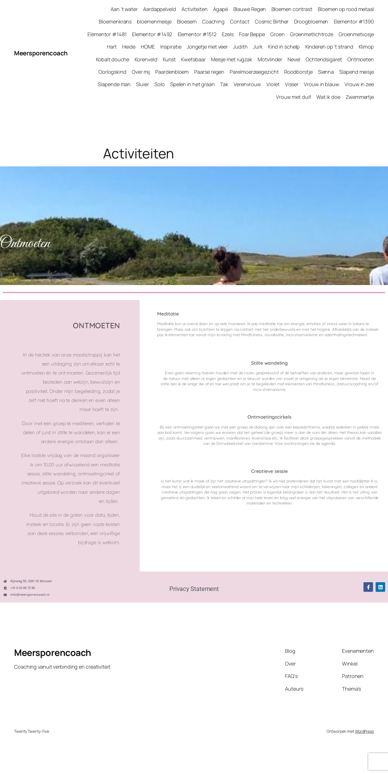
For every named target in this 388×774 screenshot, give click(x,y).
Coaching (213, 21)
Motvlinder (270, 59)
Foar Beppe (252, 34)
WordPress (364, 731)
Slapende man (114, 84)
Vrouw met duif (293, 97)
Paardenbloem (172, 71)
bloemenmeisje (154, 21)
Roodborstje (298, 71)
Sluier (142, 84)
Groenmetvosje (356, 34)
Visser (292, 84)
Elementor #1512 (197, 34)
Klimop (366, 46)
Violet (272, 84)
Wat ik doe (328, 97)
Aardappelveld (159, 9)
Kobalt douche (113, 59)
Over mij (141, 71)
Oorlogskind (112, 71)
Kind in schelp (284, 46)
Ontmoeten (360, 59)
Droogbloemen (311, 21)
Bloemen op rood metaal (346, 9)
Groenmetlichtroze (311, 34)
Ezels (228, 34)
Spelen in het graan (192, 84)
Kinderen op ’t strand (329, 46)
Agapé (220, 9)
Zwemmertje (360, 97)
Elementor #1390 (354, 21)
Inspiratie (170, 46)
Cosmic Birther (272, 21)
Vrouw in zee (359, 84)
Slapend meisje (356, 71)
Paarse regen (209, 71)
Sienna (326, 71)
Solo (159, 84)
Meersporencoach (41, 53)
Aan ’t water (124, 9)
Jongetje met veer (207, 46)
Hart (112, 46)
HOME (148, 46)
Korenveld (146, 59)
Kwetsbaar (193, 59)
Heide (128, 46)
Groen (277, 34)
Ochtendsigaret (324, 59)
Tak (224, 84)
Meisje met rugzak (231, 59)
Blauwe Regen (249, 9)
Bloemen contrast (291, 9)
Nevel (294, 59)
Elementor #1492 (152, 34)
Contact (239, 21)
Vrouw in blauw (321, 84)
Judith (240, 46)
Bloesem (186, 21)
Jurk (258, 46)
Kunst (169, 59)
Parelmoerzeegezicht (254, 71)
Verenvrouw (247, 84)
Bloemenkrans (115, 21)
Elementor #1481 (107, 34)
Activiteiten (194, 9)
